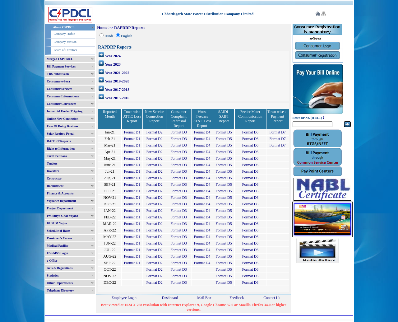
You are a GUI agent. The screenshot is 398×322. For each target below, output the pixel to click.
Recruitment (55, 186)
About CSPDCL (64, 27)
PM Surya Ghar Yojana (62, 215)
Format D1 (132, 132)
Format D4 (202, 132)
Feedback (236, 298)
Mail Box (204, 298)
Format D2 (154, 132)
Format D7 (277, 132)
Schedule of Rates (59, 230)
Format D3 (178, 132)
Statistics (53, 275)
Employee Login (124, 298)
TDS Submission (58, 74)
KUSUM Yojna (57, 223)
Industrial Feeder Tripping (64, 111)
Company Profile (64, 33)
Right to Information (61, 148)
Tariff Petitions (57, 156)
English (126, 36)
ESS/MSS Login (57, 253)
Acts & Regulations (60, 268)
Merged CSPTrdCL (60, 59)
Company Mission (65, 42)
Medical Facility (57, 245)
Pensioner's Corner (60, 238)
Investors (53, 171)
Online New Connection (63, 118)
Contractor (54, 178)
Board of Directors (65, 50)
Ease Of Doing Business (62, 126)
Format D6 (250, 132)
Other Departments (60, 283)
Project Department (60, 208)
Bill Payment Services (61, 66)
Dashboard (170, 298)
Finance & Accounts (60, 193)
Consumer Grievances (61, 103)
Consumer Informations (63, 96)
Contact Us (271, 298)
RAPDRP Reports (59, 141)
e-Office (52, 260)
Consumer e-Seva (58, 81)
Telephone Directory (60, 290)
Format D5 (223, 132)
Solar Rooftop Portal (61, 133)
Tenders (52, 163)
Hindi (108, 36)
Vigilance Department (61, 201)
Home (102, 27)
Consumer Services (59, 89)
